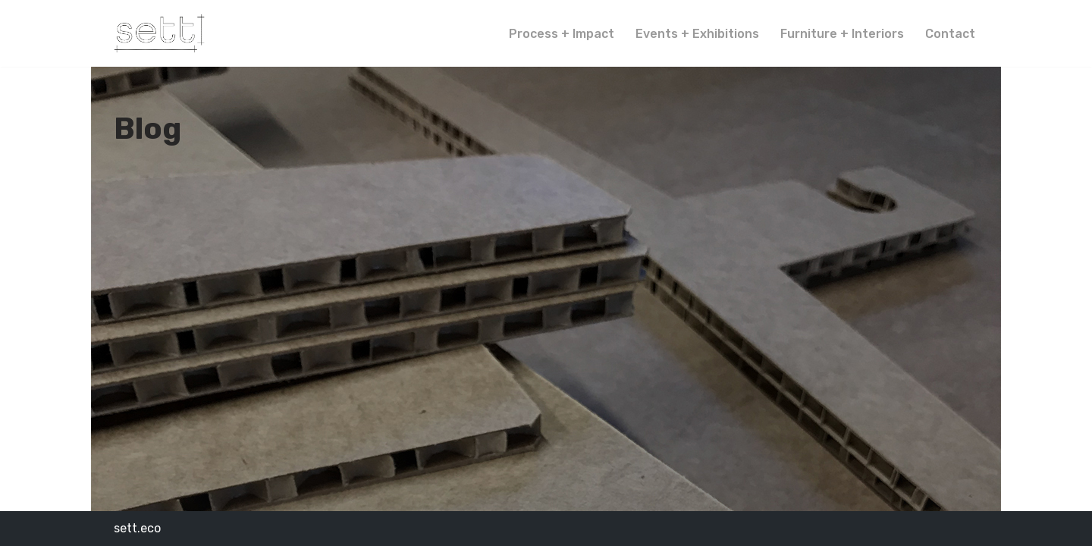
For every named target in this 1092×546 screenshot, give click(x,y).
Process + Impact (561, 34)
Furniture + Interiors (842, 34)
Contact (950, 34)
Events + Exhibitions (697, 34)
